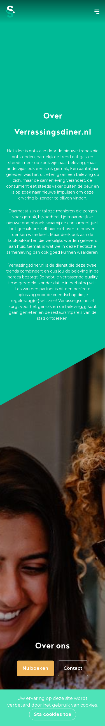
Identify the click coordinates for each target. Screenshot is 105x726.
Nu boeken (35, 668)
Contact (73, 668)
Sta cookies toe (52, 714)
